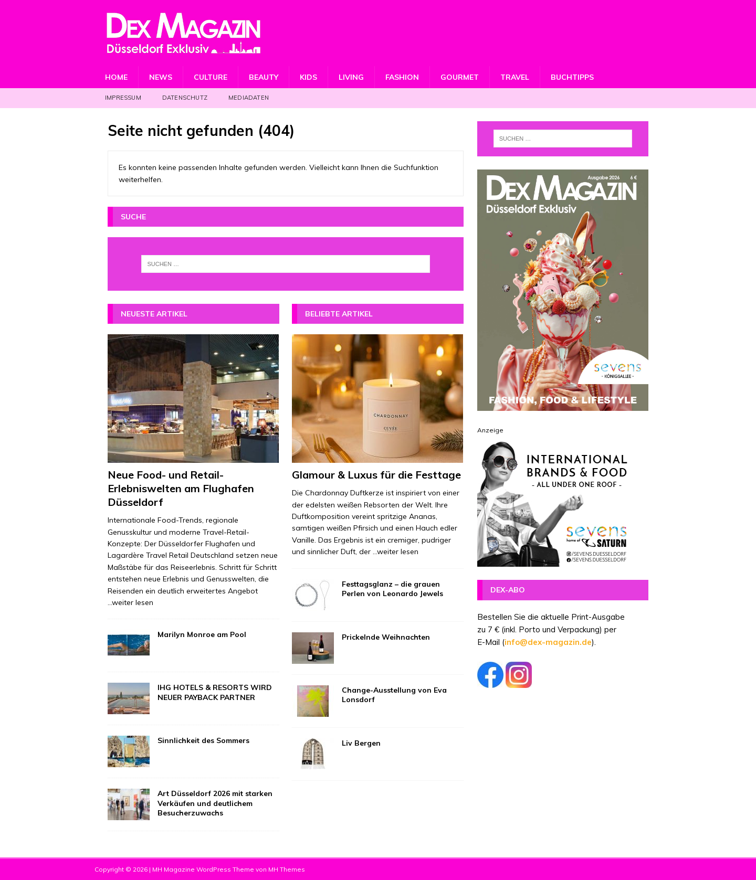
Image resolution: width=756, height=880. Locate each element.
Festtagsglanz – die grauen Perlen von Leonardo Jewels (392, 588)
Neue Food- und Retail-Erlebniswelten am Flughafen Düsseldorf (181, 488)
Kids (308, 77)
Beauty (263, 77)
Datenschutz (184, 97)
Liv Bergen (361, 743)
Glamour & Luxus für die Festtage (376, 474)
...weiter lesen (130, 602)
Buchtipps (572, 77)
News (160, 77)
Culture (210, 77)
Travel (514, 77)
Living (351, 77)
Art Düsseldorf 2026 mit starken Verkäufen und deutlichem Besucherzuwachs (215, 803)
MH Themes (286, 869)
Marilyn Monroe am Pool (202, 634)
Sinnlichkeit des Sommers (203, 740)
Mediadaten (248, 97)
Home (116, 77)
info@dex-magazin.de (548, 642)
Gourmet (459, 77)
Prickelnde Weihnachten (386, 637)
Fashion (402, 77)
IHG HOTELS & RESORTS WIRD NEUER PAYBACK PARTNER (215, 692)
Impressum (123, 97)
